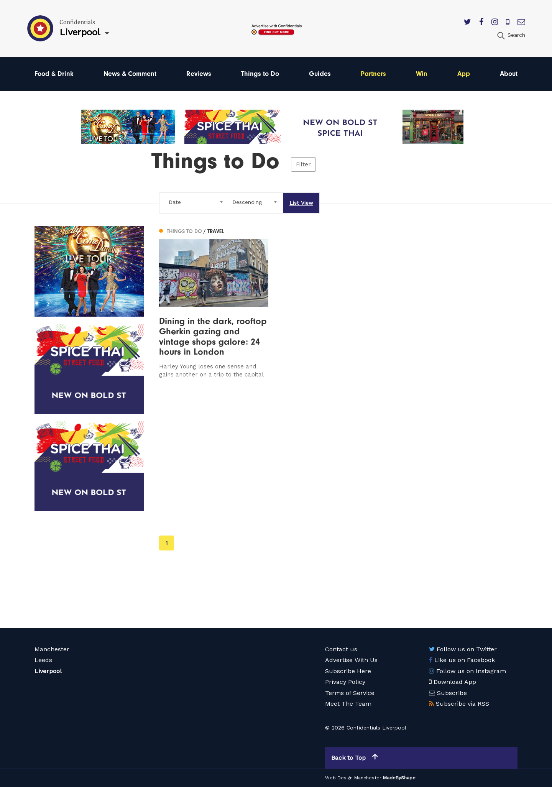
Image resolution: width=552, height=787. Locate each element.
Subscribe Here (348, 671)
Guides (320, 74)
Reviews (198, 74)
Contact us (341, 649)
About (509, 74)
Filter (303, 164)
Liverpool (48, 671)
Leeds (43, 660)
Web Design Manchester (353, 777)
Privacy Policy (345, 681)
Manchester (51, 649)
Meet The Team (348, 703)
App (463, 74)
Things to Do (260, 74)
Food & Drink (54, 74)
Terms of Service (350, 693)
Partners (373, 74)
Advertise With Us (351, 660)
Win (421, 74)
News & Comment (130, 74)
